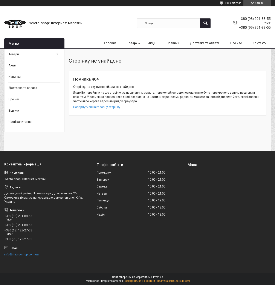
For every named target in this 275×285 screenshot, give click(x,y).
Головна (110, 43)
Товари (132, 43)
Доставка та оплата (205, 43)
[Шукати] (205, 23)
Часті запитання (20, 121)
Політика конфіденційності (173, 280)
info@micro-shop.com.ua (21, 254)
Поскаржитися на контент (139, 280)
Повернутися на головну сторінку (96, 107)
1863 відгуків (233, 3)
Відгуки (14, 110)
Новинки (173, 43)
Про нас (236, 43)
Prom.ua (158, 277)
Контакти (259, 43)
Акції (152, 43)
